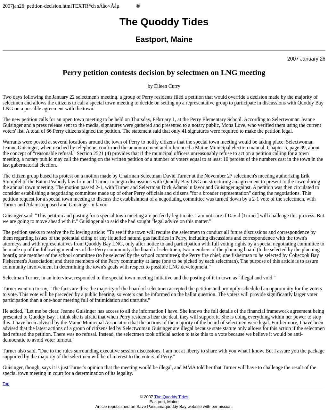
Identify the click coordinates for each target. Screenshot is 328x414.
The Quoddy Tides (171, 396)
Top (6, 383)
